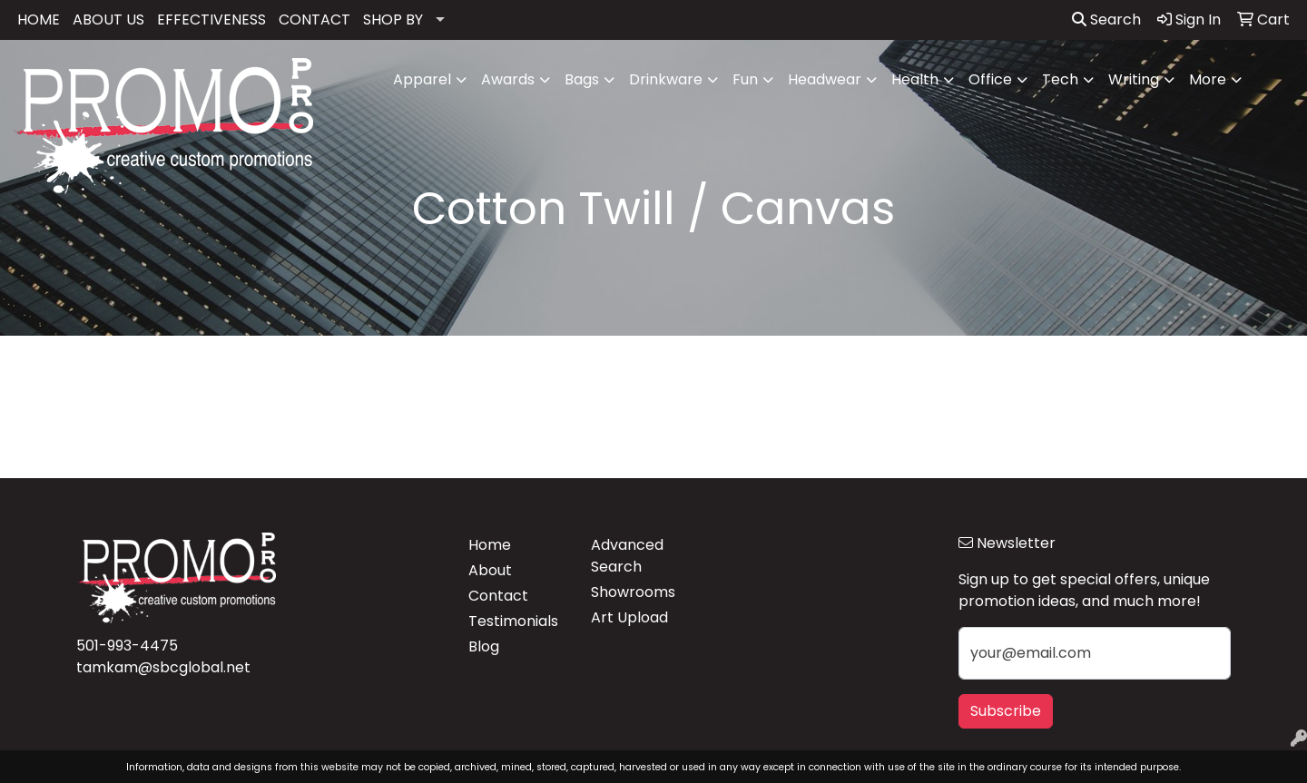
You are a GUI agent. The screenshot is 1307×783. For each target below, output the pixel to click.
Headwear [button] (824, 79)
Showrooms (633, 592)
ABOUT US (108, 19)
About (490, 570)
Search (1106, 19)
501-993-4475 (127, 645)
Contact (498, 595)
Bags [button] (582, 79)
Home (489, 544)
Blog (483, 646)
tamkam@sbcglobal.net (163, 667)
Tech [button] (1060, 79)
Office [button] (990, 79)
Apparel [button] (422, 79)
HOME (38, 19)
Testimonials (513, 621)
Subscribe (1005, 710)
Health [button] (914, 79)
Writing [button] (1133, 79)
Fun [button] (745, 79)
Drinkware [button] (666, 79)
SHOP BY (393, 19)
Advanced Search (627, 555)
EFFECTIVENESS (211, 19)
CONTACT (314, 19)
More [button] (1207, 79)
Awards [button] (508, 79)
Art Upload (629, 617)
